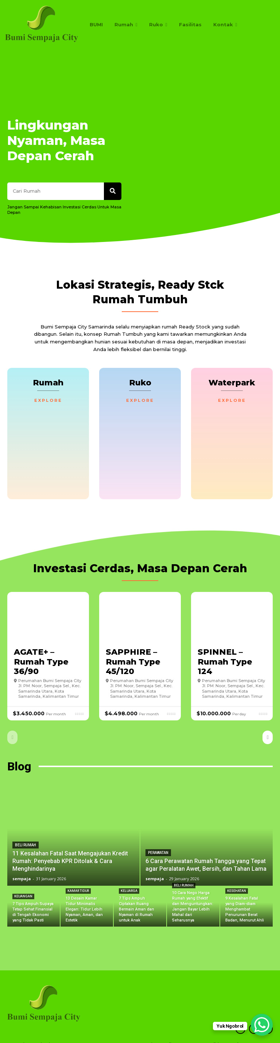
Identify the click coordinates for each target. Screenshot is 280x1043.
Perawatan (158, 833)
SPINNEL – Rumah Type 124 (225, 642)
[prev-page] (12, 717)
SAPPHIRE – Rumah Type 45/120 (133, 642)
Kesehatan (236, 871)
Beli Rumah (25, 826)
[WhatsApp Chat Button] (262, 1025)
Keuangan (23, 877)
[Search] (112, 140)
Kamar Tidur (78, 871)
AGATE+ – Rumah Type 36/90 (41, 642)
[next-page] (267, 717)
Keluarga (129, 871)
